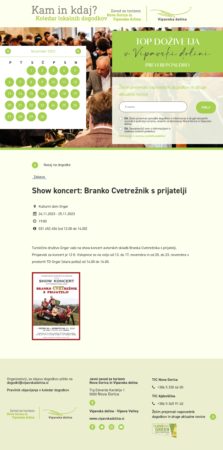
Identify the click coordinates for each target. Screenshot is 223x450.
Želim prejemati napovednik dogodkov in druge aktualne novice (184, 414)
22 (31, 105)
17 (53, 93)
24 (53, 105)
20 (9, 105)
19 (75, 93)
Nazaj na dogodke (51, 164)
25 (64, 105)
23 (42, 105)
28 (20, 116)
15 (31, 93)
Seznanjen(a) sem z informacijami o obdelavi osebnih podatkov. (147, 130)
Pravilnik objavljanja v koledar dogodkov (38, 390)
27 (9, 116)
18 (64, 93)
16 (42, 93)
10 (53, 82)
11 (64, 82)
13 (9, 93)
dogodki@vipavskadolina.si (28, 382)
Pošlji (206, 107)
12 (75, 82)
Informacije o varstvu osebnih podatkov (142, 136)
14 (20, 93)
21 (20, 105)
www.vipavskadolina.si (106, 418)
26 (75, 105)
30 (42, 116)
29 (31, 116)
